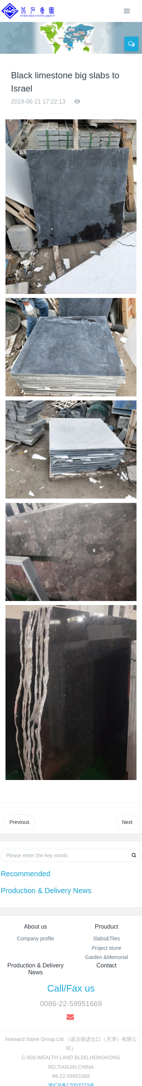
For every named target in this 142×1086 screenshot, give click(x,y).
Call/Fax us (71, 988)
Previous (19, 822)
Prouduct (106, 926)
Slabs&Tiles (106, 938)
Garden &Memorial (106, 957)
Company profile (35, 938)
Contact (106, 965)
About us (35, 926)
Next (127, 822)
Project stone (106, 948)
